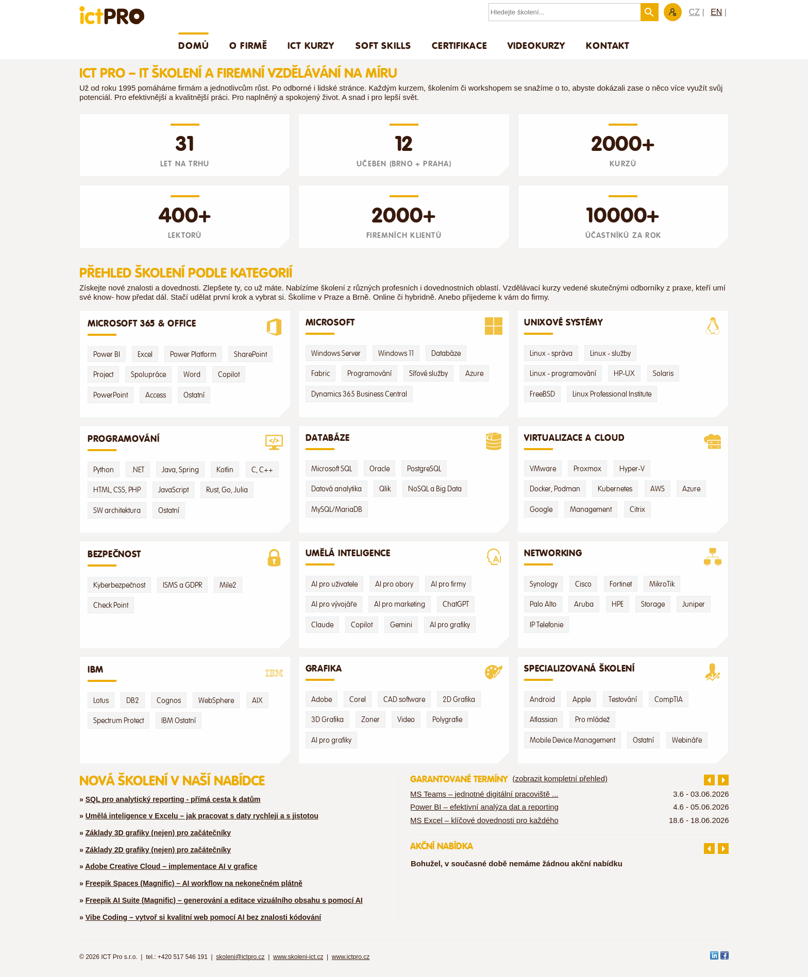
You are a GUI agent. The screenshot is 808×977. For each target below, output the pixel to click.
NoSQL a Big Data (435, 489)
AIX (257, 700)
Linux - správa (551, 353)
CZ (694, 12)
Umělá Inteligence (404, 556)
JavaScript (173, 490)
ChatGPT (456, 604)
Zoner (370, 719)
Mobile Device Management (572, 740)
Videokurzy (537, 45)
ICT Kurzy (311, 45)
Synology (544, 584)
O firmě (248, 45)
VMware (543, 469)
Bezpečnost (185, 558)
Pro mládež (592, 719)
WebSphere (216, 700)
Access (155, 395)
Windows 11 (396, 353)
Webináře (687, 740)
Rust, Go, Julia (227, 490)
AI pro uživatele (334, 584)
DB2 (132, 700)
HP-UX (624, 373)
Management (591, 509)
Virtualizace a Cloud (622, 441)
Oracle (379, 469)
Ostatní (194, 395)
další (723, 780)
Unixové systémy (622, 326)
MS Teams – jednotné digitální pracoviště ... (484, 794)
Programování (369, 373)
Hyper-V (632, 469)
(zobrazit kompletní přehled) (560, 779)
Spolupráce (148, 374)
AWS (657, 489)
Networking (622, 556)
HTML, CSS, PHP (117, 490)
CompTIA (668, 699)
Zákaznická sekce (673, 12)
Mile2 (228, 585)
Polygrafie (447, 719)
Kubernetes (615, 489)
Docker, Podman (555, 489)
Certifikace (459, 45)
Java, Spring (180, 470)
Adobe (321, 699)
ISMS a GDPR (182, 585)
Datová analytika (336, 489)
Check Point (110, 605)
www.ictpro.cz (350, 957)
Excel (145, 354)
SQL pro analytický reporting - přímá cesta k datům (173, 799)
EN (716, 12)
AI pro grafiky (450, 625)
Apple (582, 699)
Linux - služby (610, 353)
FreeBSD (542, 394)
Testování (623, 699)
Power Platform (193, 354)
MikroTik (662, 584)
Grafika (404, 672)
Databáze (446, 353)
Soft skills (384, 45)
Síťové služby (428, 373)
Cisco (583, 584)
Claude (322, 625)
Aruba (584, 604)
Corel (357, 699)
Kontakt (607, 45)
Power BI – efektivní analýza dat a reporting (484, 807)
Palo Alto (543, 604)
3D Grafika (327, 719)
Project (103, 374)
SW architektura (117, 510)
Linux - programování (563, 373)
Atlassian (544, 719)
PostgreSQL (424, 469)
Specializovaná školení (622, 672)
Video (406, 719)
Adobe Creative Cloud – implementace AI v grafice (171, 866)
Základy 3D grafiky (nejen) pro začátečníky (158, 833)
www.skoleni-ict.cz (298, 957)
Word (191, 374)
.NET (137, 470)
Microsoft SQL (331, 469)
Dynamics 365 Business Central (359, 394)
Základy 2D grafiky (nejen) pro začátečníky (158, 850)
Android (542, 699)
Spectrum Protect (118, 720)
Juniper (693, 604)
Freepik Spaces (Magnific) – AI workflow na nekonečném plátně (194, 883)
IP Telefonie (546, 625)
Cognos (169, 700)
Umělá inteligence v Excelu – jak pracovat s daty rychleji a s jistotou (202, 816)
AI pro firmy (448, 584)
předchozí (709, 780)
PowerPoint (110, 395)
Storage (653, 604)
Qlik (385, 489)
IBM (185, 673)
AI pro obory (394, 584)
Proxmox (587, 469)
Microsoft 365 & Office (185, 327)
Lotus (101, 700)
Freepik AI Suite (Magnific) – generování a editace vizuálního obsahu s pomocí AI (224, 900)
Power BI (106, 354)
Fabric (320, 373)
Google (541, 509)
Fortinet (621, 584)
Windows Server (336, 353)
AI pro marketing (399, 604)
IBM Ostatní (178, 720)
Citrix (637, 509)
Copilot (229, 374)
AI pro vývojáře (334, 604)
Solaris (663, 373)
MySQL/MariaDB (336, 509)
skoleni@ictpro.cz (240, 957)
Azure (474, 373)
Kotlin (224, 470)
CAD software (404, 699)
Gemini (401, 625)
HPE (618, 604)
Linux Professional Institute (612, 394)
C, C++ (262, 470)
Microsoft (404, 326)
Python (103, 470)
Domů (193, 45)
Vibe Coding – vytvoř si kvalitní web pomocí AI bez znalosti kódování (203, 917)
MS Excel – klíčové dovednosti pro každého (484, 820)
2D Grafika (459, 699)
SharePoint (250, 354)
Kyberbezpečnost (119, 585)
